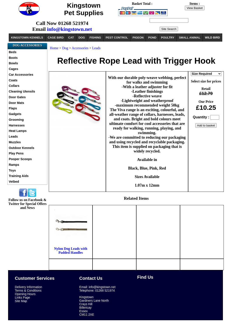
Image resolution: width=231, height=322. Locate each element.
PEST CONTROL (117, 37)
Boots (13, 58)
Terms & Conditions (28, 290)
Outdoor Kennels (21, 148)
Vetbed (14, 181)
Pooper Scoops (20, 159)
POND (152, 37)
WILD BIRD (212, 37)
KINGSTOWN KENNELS (27, 37)
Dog (65, 48)
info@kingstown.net (69, 29)
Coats (13, 80)
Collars (14, 86)
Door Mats (16, 103)
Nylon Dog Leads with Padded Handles (70, 250)
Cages (13, 69)
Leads (13, 136)
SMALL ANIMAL (189, 37)
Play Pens (16, 153)
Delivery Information (28, 287)
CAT (71, 37)
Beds (12, 52)
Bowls (13, 63)
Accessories (80, 48)
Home (54, 48)
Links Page (22, 297)
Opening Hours (25, 294)
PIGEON (138, 37)
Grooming (16, 119)
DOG (82, 37)
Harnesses (17, 125)
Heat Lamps (18, 131)
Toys (12, 170)
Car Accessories (21, 74)
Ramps (14, 164)
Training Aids (19, 176)
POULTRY (167, 37)
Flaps (13, 108)
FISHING (95, 37)
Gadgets (15, 114)
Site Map (21, 301)
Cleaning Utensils (22, 91)
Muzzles (15, 142)
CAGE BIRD (56, 37)
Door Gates (17, 97)
